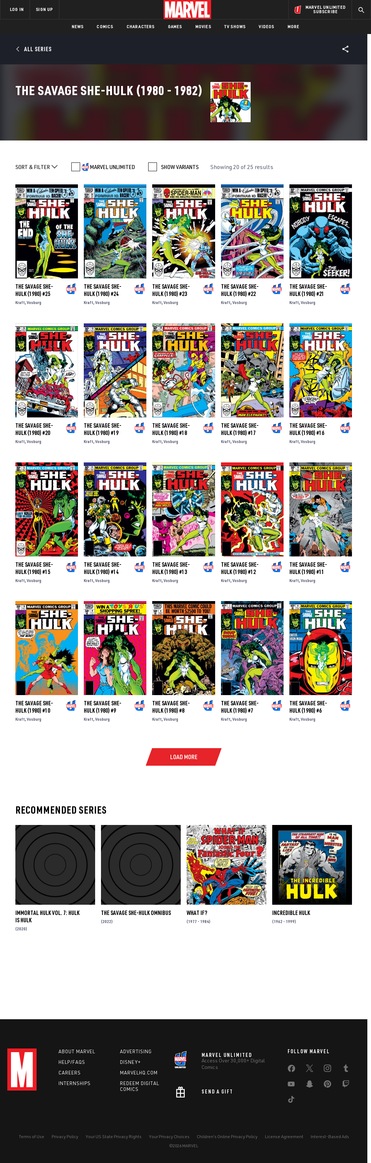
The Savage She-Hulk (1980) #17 (240, 487)
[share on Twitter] (309, 1069)
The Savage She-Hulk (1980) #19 (102, 487)
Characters (141, 26)
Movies (203, 26)
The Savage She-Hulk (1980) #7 (240, 765)
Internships (75, 1083)
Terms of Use (31, 1136)
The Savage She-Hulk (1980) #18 (171, 487)
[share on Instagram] (327, 1069)
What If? (197, 971)
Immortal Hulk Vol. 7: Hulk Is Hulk (47, 975)
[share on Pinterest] (327, 1085)
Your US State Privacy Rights (114, 1136)
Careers (70, 1073)
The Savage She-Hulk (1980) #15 (34, 626)
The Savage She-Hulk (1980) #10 (34, 765)
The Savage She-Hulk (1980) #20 (34, 487)
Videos (266, 26)
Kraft (20, 361)
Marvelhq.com (139, 1073)
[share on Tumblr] (345, 1069)
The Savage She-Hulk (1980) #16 (308, 487)
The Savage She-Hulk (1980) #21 (308, 348)
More (294, 26)
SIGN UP (44, 9)
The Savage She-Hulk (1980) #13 (171, 626)
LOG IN (17, 9)
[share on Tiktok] (291, 1100)
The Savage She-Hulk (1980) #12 (240, 626)
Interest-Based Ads (330, 1136)
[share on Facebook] (291, 1070)
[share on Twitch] (345, 1085)
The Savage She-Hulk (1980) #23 (171, 348)
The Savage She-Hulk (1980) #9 (102, 765)
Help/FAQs (72, 1062)
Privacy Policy (65, 1136)
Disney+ (130, 1062)
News (78, 26)
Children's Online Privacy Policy (227, 1136)
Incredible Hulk (291, 971)
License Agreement (284, 1136)
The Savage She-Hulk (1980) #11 (308, 626)
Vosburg (34, 361)
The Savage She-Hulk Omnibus (136, 971)
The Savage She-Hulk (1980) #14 (102, 626)
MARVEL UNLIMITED (112, 225)
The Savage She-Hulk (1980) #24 (102, 348)
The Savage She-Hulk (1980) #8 (171, 765)
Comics (105, 26)
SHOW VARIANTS (180, 225)
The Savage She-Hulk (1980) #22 (240, 348)
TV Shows (235, 26)
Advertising (136, 1051)
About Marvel (77, 1051)
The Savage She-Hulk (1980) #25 (34, 348)
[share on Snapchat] (309, 1085)
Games (175, 26)
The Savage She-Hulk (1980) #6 (308, 765)
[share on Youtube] (291, 1085)
